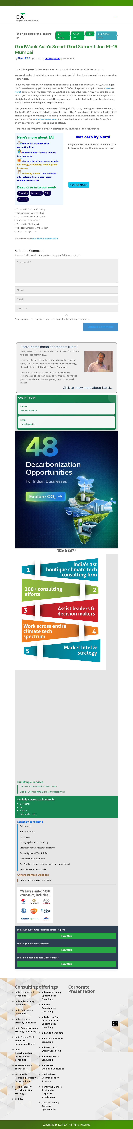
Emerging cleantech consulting (34, 842)
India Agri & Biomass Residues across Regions (41, 929)
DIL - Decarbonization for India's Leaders (39, 786)
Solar (90, 33)
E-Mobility (23, 193)
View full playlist (78, 184)
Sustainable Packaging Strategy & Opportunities (26, 1078)
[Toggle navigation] (18, 3)
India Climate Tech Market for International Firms (25, 1040)
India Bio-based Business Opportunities (38, 957)
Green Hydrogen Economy (32, 858)
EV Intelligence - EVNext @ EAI (34, 853)
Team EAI (24, 58)
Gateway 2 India (31, 173)
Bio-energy (61, 35)
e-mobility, (36, 164)
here (108, 88)
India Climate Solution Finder (33, 869)
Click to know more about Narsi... (88, 387)
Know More (66, 936)
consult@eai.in (27, 424)
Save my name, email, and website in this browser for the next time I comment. (52, 319)
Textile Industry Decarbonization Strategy (24, 1090)
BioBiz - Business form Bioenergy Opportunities (42, 791)
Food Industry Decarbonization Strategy (50, 1078)
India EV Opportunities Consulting (49, 1008)
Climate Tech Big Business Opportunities (50, 1106)
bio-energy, (23, 164)
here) (18, 91)
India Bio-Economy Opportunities (35, 880)
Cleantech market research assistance (37, 847)
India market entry (103, 35)
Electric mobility (27, 831)
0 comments (68, 58)
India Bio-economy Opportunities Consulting (51, 995)
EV (21, 807)
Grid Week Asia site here (44, 238)
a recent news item (46, 119)
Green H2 (76, 35)
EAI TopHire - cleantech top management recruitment (45, 864)
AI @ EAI (19, 1099)
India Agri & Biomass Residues (33, 943)
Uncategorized (52, 58)
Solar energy (26, 826)
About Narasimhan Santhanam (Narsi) (49, 346)
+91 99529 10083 (28, 410)
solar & (46, 164)
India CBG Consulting (52, 1032)
